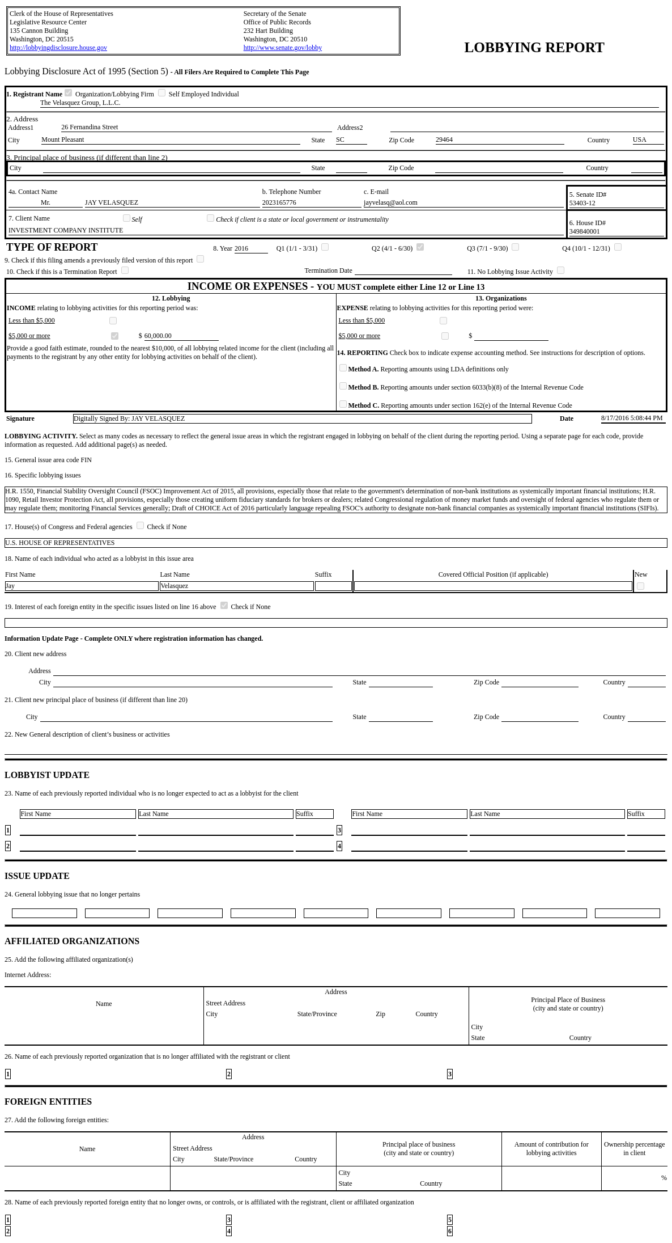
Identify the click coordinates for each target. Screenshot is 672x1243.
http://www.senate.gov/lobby (283, 48)
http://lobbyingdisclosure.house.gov (58, 48)
